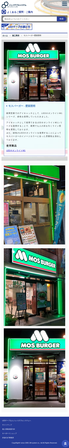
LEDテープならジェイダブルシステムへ (16, 420)
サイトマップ (7, 425)
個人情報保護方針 (8, 429)
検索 (61, 19)
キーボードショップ (9, 433)
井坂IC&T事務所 (8, 438)
